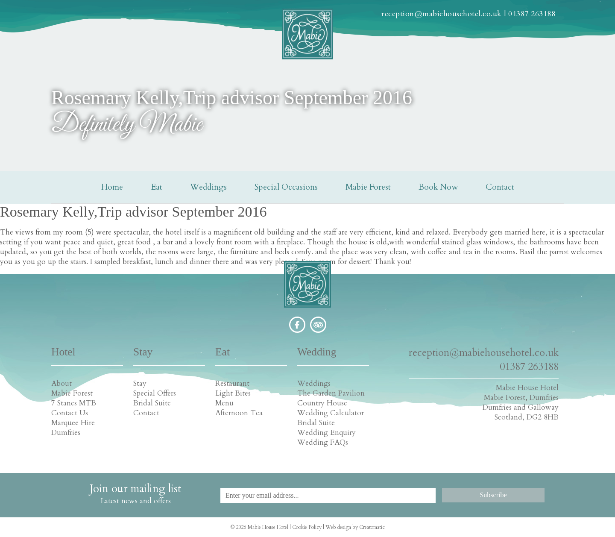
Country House (322, 403)
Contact (500, 187)
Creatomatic (372, 527)
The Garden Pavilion (331, 393)
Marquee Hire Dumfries (73, 427)
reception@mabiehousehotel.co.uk (441, 14)
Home (112, 187)
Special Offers (154, 393)
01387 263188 (531, 14)
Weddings (208, 187)
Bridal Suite (152, 403)
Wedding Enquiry (326, 432)
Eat (156, 187)
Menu (224, 403)
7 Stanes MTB (73, 403)
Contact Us (69, 413)
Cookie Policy (307, 527)
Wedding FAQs (322, 442)
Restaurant (232, 383)
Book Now (438, 187)
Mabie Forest (368, 187)
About (61, 383)
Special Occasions (286, 187)
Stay (139, 383)
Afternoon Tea (239, 413)
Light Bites (233, 393)
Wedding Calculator (330, 413)
